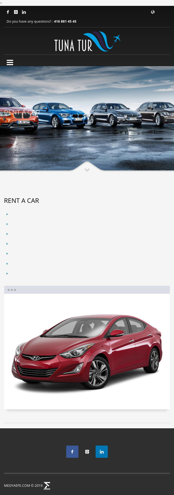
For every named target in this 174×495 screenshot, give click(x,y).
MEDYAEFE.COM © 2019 (23, 485)
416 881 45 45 (65, 21)
